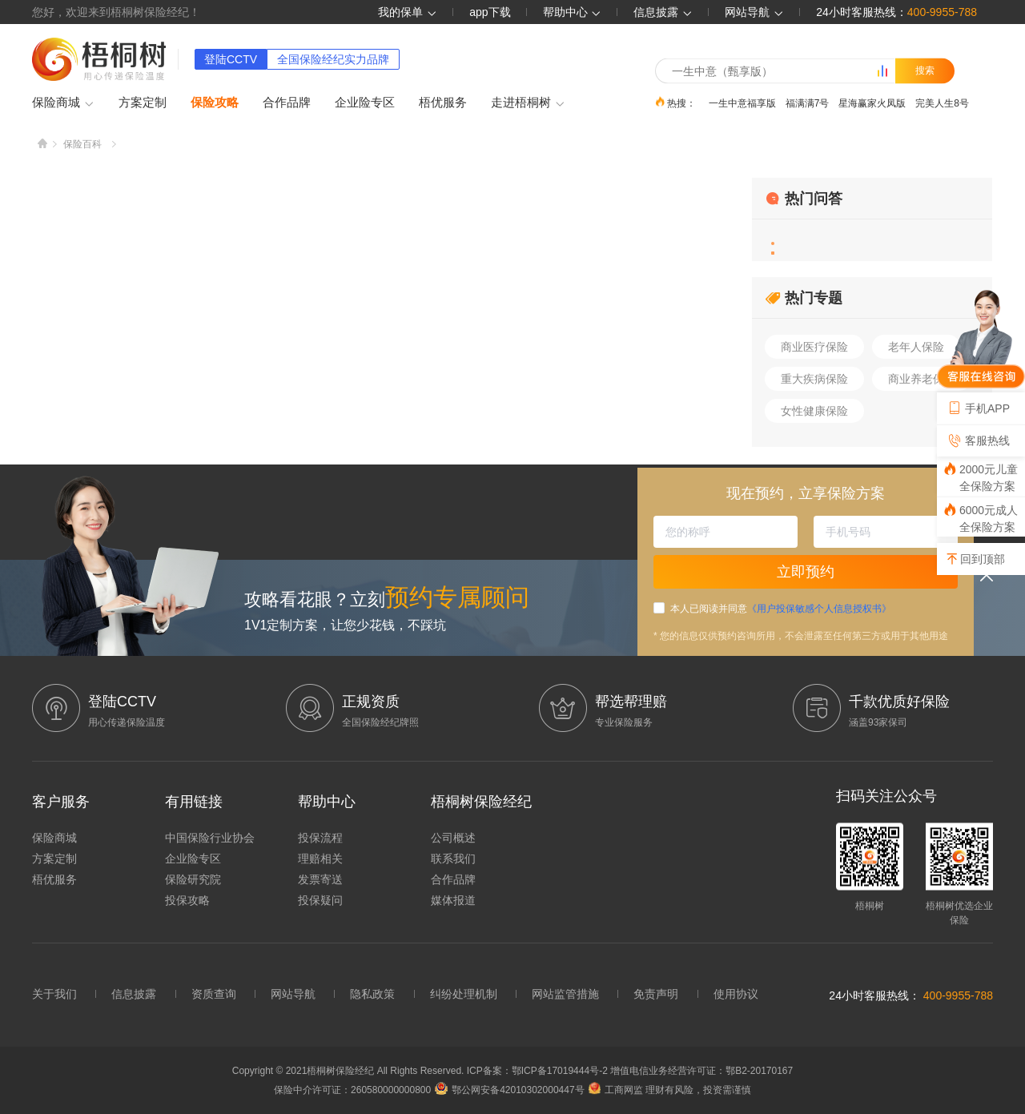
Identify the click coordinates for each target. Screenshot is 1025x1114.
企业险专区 (365, 102)
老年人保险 (916, 346)
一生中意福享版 (742, 102)
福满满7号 (808, 102)
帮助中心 (572, 12)
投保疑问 (320, 900)
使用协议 (735, 993)
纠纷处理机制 (463, 993)
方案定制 (143, 102)
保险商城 (63, 103)
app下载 (489, 12)
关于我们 (54, 993)
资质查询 (213, 993)
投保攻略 (187, 900)
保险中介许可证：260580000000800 (352, 1090)
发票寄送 (320, 879)
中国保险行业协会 (210, 837)
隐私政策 (372, 993)
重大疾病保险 (814, 378)
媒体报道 (453, 900)
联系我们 (453, 858)
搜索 (925, 70)
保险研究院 (193, 879)
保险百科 (82, 144)
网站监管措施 (565, 993)
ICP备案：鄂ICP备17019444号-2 (538, 1070)
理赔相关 (320, 858)
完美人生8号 (942, 102)
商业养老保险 (921, 378)
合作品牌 (287, 102)
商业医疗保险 (814, 346)
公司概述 (453, 837)
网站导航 (293, 993)
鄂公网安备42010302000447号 (509, 1090)
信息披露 (663, 12)
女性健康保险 (814, 410)
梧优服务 (443, 102)
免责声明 (655, 993)
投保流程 (320, 837)
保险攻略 (215, 102)
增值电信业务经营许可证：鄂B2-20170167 (701, 1070)
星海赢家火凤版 (872, 102)
